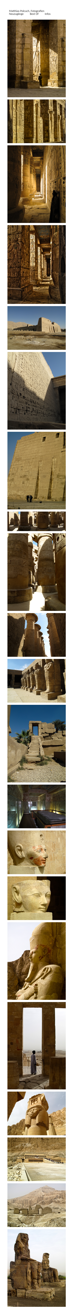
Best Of (34, 14)
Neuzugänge (16, 14)
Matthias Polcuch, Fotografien (26, 11)
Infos (47, 14)
